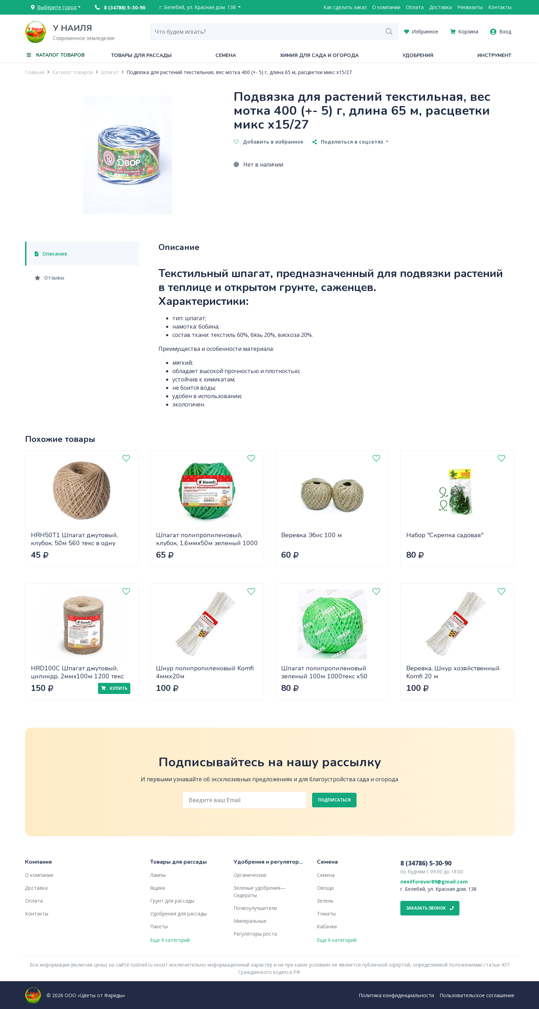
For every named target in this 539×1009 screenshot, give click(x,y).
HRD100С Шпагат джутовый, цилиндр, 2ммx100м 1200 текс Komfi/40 (77, 676)
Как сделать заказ (345, 7)
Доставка (440, 7)
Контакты (500, 7)
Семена (225, 55)
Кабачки (327, 926)
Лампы (158, 875)
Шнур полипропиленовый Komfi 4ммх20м (205, 672)
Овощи (325, 888)
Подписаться (334, 799)
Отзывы (50, 277)
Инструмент (494, 55)
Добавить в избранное (268, 141)
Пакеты (159, 926)
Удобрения (417, 55)
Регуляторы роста (255, 933)
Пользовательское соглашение (477, 995)
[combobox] (265, 31)
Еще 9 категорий (170, 940)
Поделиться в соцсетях (348, 141)
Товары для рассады (141, 55)
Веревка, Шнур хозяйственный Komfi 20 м (453, 672)
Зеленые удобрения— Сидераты (260, 891)
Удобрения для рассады (178, 913)
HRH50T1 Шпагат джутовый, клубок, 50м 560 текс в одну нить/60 (74, 543)
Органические (250, 875)
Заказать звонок (430, 908)
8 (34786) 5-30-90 (120, 7)
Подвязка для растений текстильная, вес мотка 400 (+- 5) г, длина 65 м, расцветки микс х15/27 (239, 72)
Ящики (157, 888)
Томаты (326, 913)
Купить (114, 688)
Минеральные (250, 921)
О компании (386, 7)
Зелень (325, 900)
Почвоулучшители (255, 908)
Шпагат (110, 72)
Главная (34, 72)
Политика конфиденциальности (396, 995)
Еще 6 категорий (337, 940)
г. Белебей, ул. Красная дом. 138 (198, 7)
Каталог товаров (72, 72)
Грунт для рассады (172, 900)
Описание (51, 253)
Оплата (415, 7)
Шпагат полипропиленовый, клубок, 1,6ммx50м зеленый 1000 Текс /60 (207, 543)
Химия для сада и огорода (319, 55)
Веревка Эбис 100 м (311, 535)
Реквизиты (470, 7)
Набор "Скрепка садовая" (444, 535)
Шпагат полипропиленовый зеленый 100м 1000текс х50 (324, 672)
